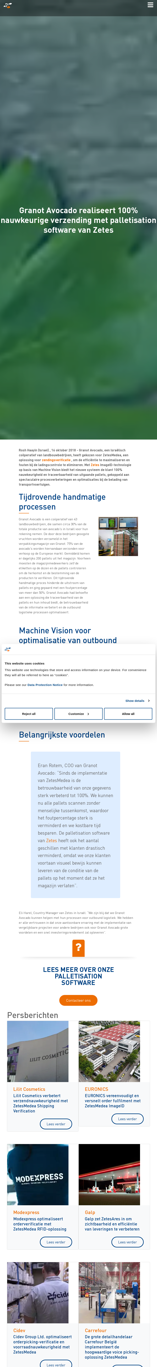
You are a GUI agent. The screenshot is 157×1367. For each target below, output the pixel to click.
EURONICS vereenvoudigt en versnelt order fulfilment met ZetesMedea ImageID (113, 1100)
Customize (78, 713)
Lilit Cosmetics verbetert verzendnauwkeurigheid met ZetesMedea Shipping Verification (40, 1103)
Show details (135, 700)
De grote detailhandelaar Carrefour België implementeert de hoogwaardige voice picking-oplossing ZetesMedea (112, 1346)
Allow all (128, 713)
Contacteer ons (78, 1000)
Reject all (29, 713)
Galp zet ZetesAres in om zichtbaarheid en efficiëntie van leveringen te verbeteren (112, 1223)
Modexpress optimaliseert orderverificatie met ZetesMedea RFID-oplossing (39, 1223)
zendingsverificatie (56, 460)
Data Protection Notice (45, 684)
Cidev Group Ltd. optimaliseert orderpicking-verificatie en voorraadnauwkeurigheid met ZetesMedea (42, 1344)
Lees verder (56, 1124)
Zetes (95, 465)
